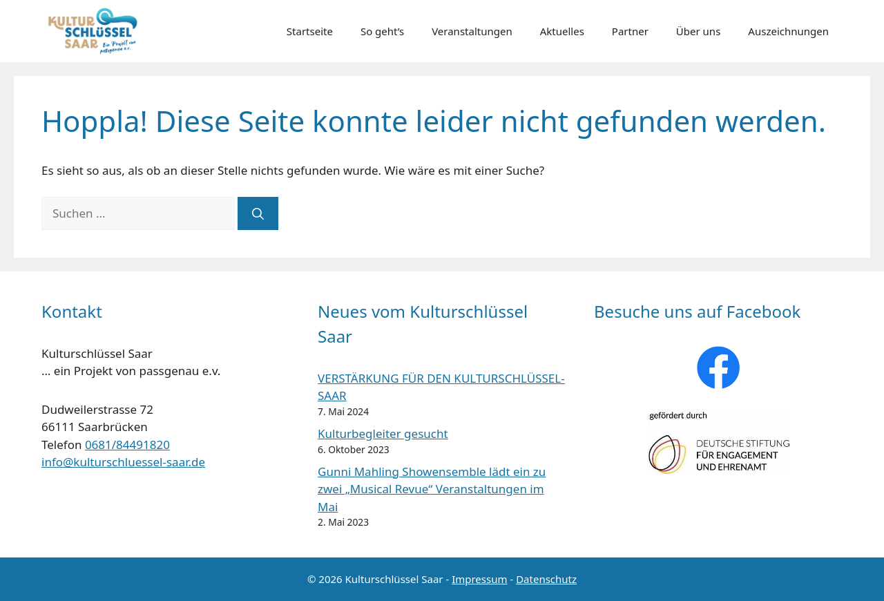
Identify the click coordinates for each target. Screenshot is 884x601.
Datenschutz (546, 579)
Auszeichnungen (788, 31)
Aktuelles (562, 31)
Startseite (310, 31)
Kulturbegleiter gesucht (383, 433)
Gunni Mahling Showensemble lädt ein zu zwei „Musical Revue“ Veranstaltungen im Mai (432, 489)
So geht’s (382, 31)
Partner (630, 31)
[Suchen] (258, 213)
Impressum (479, 579)
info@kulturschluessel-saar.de (123, 462)
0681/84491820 (127, 444)
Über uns (698, 31)
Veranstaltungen (472, 31)
